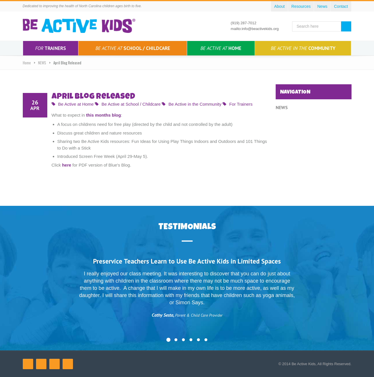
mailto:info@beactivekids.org (255, 29)
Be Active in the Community (191, 104)
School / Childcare (132, 48)
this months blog (103, 115)
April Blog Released (93, 97)
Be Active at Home (73, 104)
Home (220, 48)
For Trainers (238, 104)
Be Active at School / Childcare (128, 104)
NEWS (42, 63)
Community (303, 48)
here (66, 165)
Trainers (50, 48)
